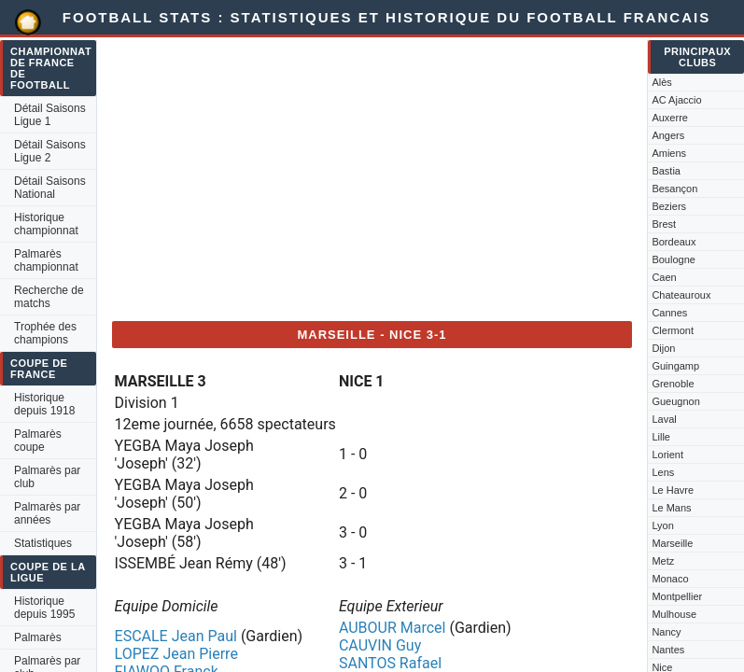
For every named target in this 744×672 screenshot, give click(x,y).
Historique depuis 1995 (44, 608)
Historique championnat (46, 224)
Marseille (672, 543)
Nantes (668, 649)
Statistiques (43, 543)
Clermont (673, 330)
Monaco (670, 578)
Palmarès (38, 637)
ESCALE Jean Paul (176, 636)
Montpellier (677, 596)
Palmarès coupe (38, 440)
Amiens (669, 153)
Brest (664, 224)
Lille (661, 436)
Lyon (662, 525)
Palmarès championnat (46, 260)
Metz (663, 561)
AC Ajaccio (676, 99)
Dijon (663, 348)
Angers (668, 135)
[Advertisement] (372, 175)
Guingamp (675, 365)
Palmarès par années (47, 513)
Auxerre (670, 117)
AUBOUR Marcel (392, 628)
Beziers (669, 206)
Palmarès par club (47, 477)
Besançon (674, 188)
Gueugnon (675, 401)
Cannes (669, 312)
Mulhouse (674, 614)
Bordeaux (673, 241)
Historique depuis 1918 (44, 404)
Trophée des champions (45, 333)
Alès (661, 82)
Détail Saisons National (50, 188)
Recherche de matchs (49, 297)
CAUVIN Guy (380, 645)
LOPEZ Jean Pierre (176, 654)
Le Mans (671, 507)
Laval (664, 419)
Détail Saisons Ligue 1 (50, 115)
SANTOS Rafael (390, 663)
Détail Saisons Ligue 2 (50, 151)
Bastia (666, 170)
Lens (663, 472)
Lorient (667, 454)
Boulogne (673, 259)
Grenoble (673, 383)
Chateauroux (681, 295)
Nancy (666, 631)
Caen (664, 277)
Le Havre (673, 490)
